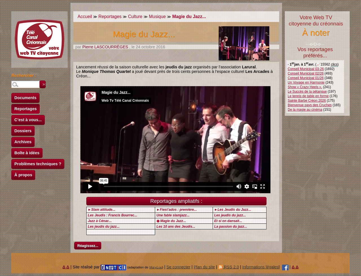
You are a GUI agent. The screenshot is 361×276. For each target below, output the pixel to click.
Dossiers (23, 131)
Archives (23, 142)
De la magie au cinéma (305, 110)
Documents (25, 97)
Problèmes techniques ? (37, 164)
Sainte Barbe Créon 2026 (307, 101)
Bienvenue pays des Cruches (310, 105)
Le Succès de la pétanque (307, 92)
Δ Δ (66, 267)
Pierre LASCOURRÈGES (105, 47)
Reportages (25, 109)
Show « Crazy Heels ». (305, 87)
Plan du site (204, 267)
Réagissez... (87, 246)
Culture (135, 16)
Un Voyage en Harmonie (306, 82)
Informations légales (260, 267)
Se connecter (178, 267)
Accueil (85, 16)
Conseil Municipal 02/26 (305, 73)
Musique (157, 16)
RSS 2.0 (228, 267)
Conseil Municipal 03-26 (306, 69)
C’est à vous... (28, 120)
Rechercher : (23, 76)
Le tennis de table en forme (308, 96)
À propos (23, 175)
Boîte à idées (26, 153)
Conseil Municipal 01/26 (305, 78)
